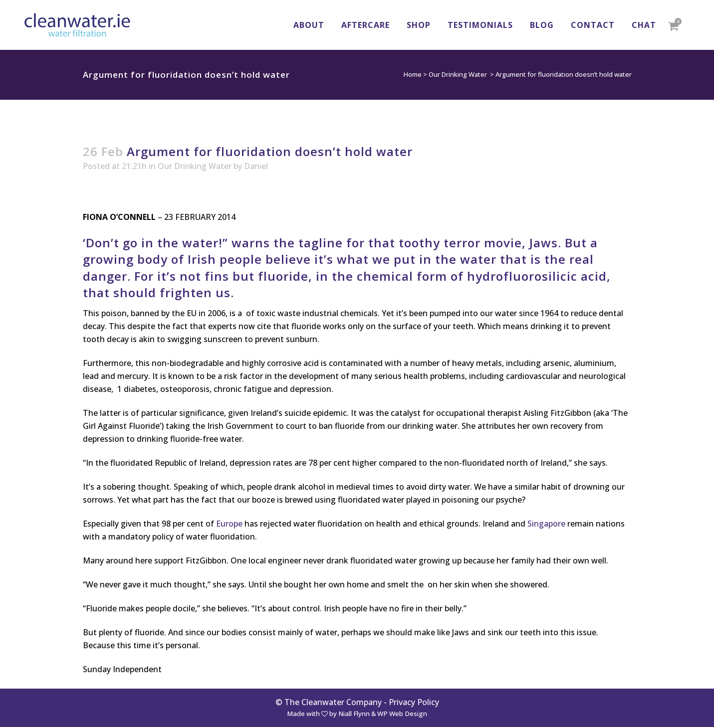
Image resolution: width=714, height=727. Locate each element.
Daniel (256, 166)
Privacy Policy (414, 702)
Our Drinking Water (458, 74)
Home (413, 74)
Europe (229, 523)
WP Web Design (402, 713)
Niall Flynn (354, 713)
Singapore (546, 523)
